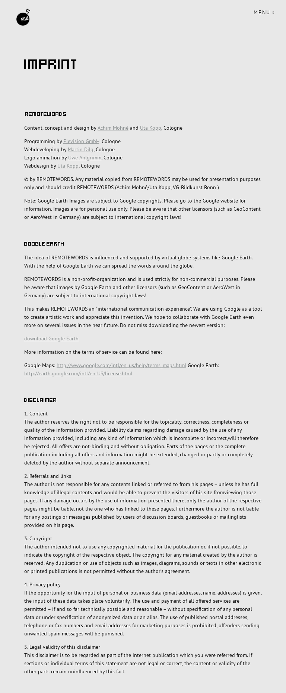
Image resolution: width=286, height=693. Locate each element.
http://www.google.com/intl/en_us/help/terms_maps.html (121, 365)
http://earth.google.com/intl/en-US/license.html (78, 373)
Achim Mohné (113, 127)
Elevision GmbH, (81, 141)
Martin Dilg (80, 149)
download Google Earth (51, 338)
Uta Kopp (150, 127)
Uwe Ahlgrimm (84, 157)
